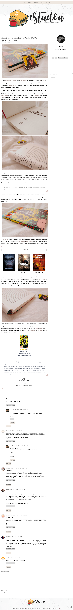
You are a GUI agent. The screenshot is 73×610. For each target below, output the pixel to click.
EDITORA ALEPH (4, 35)
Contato (48, 2)
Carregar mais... (4, 590)
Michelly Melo (58, 608)
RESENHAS (36, 2)
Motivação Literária (10, 468)
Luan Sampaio (13, 409)
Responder (8, 405)
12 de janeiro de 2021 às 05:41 (15, 536)
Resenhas (21, 35)
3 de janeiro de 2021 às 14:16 (22, 409)
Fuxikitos (7, 438)
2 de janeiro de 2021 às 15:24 (16, 430)
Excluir (13, 405)
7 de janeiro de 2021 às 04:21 (21, 468)
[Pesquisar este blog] (58, 54)
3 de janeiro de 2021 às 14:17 (22, 445)
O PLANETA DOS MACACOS (13, 35)
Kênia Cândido (9, 489)
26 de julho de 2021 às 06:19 (14, 557)
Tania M (7, 430)
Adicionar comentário (5, 571)
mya (6, 557)
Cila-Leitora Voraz (10, 515)
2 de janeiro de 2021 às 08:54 (13, 395)
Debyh (7, 536)
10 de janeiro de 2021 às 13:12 (20, 515)
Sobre (29, 2)
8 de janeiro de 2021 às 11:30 (19, 489)
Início (24, 2)
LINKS (42, 2)
